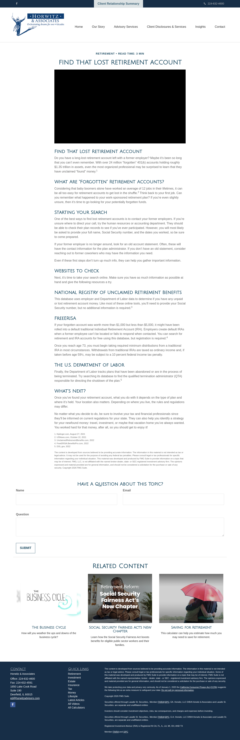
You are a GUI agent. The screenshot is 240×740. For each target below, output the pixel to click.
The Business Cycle (49, 627)
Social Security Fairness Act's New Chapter (120, 629)
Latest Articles (76, 700)
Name (20, 490)
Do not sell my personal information (177, 690)
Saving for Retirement (191, 627)
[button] (97, 25)
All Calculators (76, 707)
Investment (74, 677)
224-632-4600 (214, 3)
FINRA (161, 702)
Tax (70, 688)
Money (72, 692)
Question (22, 514)
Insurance (74, 685)
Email (127, 490)
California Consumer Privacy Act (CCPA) (198, 687)
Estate (72, 681)
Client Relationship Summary (118, 3)
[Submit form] (25, 548)
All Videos (74, 703)
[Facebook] (16, 3)
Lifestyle (73, 696)
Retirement (74, 673)
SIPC (167, 702)
